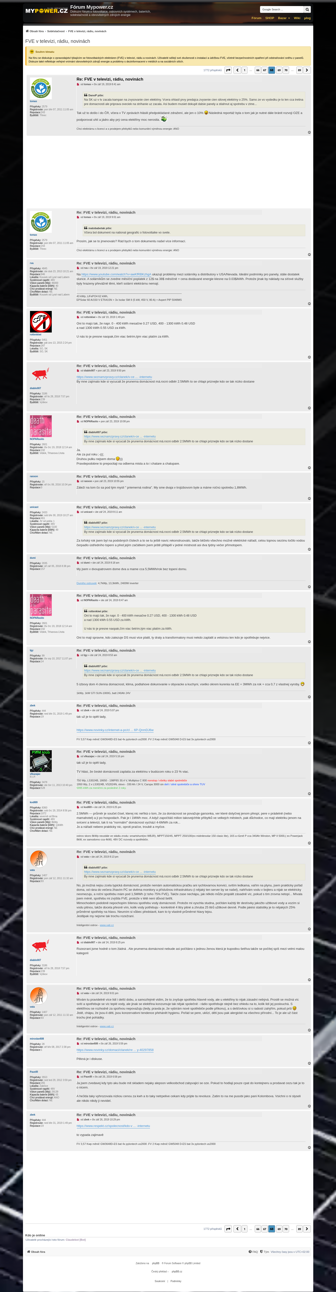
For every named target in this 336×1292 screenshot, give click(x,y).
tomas (33, 101)
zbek (32, 705)
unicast (34, 507)
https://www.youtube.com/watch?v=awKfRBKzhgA (116, 274)
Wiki (297, 18)
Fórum (256, 18)
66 (257, 70)
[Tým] (264, 1252)
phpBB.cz (177, 1271)
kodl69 (34, 802)
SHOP (269, 18)
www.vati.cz (107, 925)
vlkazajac (35, 774)
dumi (33, 558)
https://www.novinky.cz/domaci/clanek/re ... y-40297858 (115, 1050)
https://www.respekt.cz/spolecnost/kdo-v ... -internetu (113, 1126)
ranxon (34, 476)
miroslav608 (37, 1038)
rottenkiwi (35, 334)
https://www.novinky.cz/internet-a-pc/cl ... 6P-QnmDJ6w (115, 730)
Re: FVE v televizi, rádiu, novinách (110, 79)
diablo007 (35, 388)
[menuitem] (65, 31)
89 (299, 70)
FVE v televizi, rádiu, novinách (57, 41)
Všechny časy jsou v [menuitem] (290, 1251)
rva (32, 263)
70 (285, 70)
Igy (31, 650)
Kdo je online (35, 1235)
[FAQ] (253, 1252)
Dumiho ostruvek (87, 583)
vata (32, 870)
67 (264, 70)
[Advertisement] (168, 172)
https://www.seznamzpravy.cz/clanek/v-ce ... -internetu (114, 377)
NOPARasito (37, 439)
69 (279, 70)
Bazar (282, 18)
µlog (307, 18)
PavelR (34, 1072)
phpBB (155, 1263)
